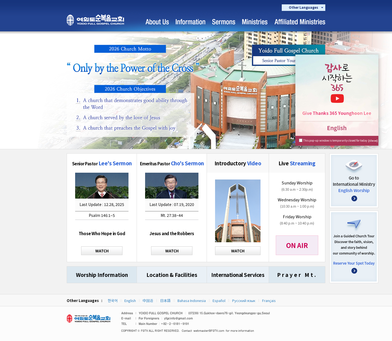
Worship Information (102, 274)
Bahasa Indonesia (191, 300)
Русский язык (243, 300)
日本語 (165, 300)
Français (269, 300)
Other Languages (303, 7)
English (130, 300)
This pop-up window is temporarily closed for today (340, 140)
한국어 (113, 300)
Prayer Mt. (297, 274)
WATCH (102, 250)
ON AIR (297, 245)
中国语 (148, 300)
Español (219, 300)
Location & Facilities (171, 274)
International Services (237, 274)
